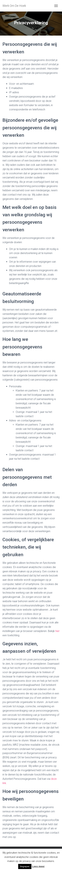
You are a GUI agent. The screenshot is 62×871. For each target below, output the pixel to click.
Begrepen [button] (24, 866)
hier (57, 631)
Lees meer (38, 866)
